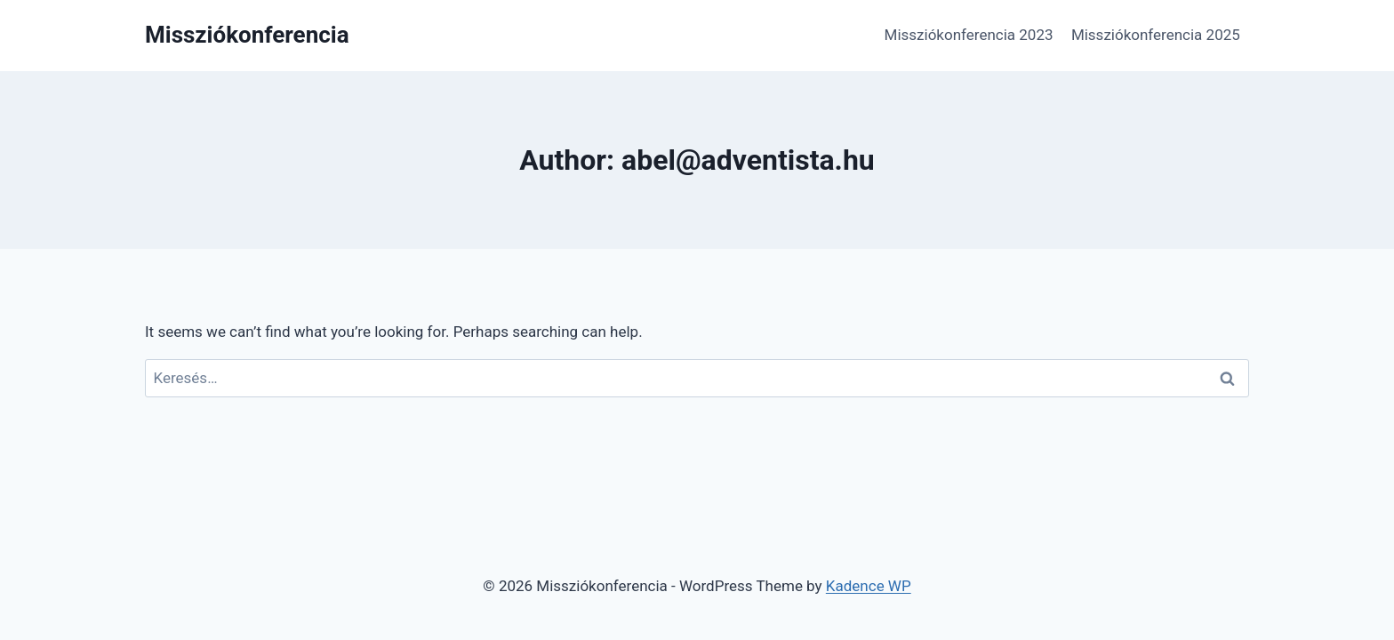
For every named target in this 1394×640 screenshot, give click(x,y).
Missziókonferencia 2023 (969, 35)
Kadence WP (868, 586)
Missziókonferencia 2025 (1155, 35)
